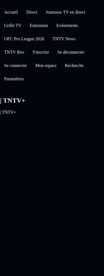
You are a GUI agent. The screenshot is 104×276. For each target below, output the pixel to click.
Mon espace (46, 65)
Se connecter (15, 65)
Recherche (74, 65)
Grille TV (12, 25)
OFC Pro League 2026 (24, 38)
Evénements (67, 25)
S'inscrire (40, 52)
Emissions (39, 25)
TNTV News (63, 38)
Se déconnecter (70, 52)
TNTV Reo (14, 52)
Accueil (11, 12)
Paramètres (14, 78)
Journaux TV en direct (65, 12)
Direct (31, 12)
